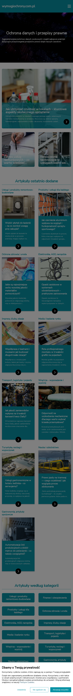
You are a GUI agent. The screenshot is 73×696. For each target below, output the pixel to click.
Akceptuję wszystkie (60, 690)
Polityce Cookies (27, 682)
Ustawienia (21, 690)
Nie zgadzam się (39, 690)
